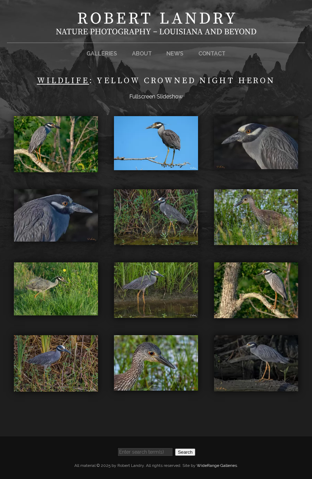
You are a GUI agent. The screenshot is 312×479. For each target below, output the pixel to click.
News (174, 53)
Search (185, 452)
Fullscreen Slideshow (156, 96)
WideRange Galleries (217, 465)
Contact (211, 53)
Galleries (102, 53)
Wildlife (63, 81)
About (142, 53)
